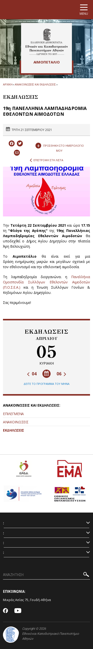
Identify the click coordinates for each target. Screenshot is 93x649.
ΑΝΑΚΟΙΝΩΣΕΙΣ (15, 422)
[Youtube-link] (18, 611)
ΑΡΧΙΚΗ (7, 84)
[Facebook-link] (5, 611)
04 (32, 374)
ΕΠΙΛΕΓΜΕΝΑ (13, 413)
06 (61, 374)
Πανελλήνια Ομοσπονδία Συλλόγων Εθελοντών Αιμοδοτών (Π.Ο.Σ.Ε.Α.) (46, 282)
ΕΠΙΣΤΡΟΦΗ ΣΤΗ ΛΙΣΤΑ (46, 160)
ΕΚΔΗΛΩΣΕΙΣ (13, 430)
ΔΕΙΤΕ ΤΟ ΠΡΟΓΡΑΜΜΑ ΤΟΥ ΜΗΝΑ (46, 384)
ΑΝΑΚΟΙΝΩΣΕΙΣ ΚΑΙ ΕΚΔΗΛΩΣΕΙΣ (35, 84)
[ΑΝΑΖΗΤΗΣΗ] (46, 575)
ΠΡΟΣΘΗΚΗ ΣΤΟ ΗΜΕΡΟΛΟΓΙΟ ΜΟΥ (59, 147)
